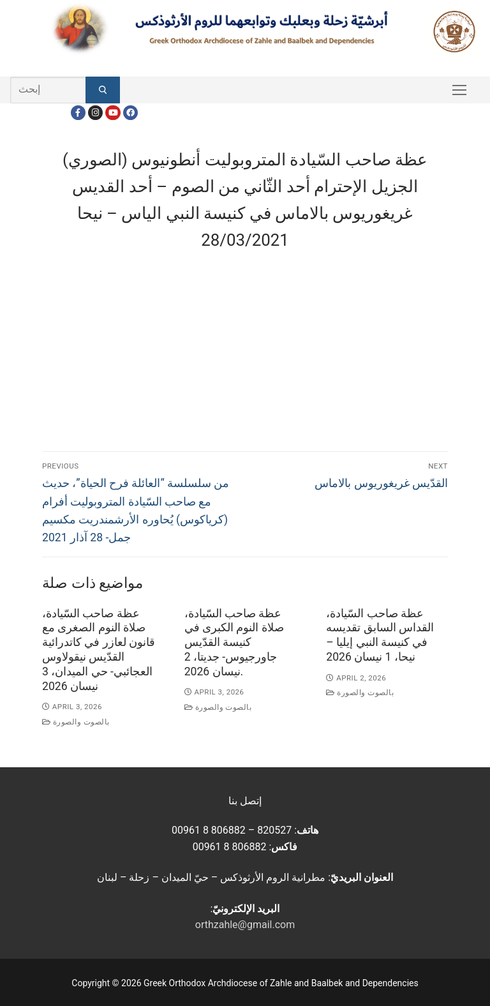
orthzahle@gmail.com (245, 925)
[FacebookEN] (130, 112)
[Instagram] (95, 112)
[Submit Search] (102, 90)
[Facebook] (78, 112)
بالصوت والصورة (76, 721)
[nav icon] (459, 90)
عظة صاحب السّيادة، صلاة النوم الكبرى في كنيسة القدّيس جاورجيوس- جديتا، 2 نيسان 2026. (234, 642)
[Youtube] (112, 112)
